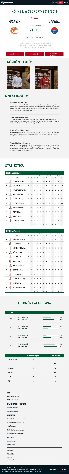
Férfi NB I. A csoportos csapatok (16, 419)
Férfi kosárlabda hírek (13, 396)
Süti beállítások (53, 469)
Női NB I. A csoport (12, 411)
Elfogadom (63, 469)
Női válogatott (11, 444)
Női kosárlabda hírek (12, 400)
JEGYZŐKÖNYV (15, 54)
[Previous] (4, 78)
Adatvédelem (10, 454)
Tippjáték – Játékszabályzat (11, 459)
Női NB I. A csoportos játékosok (16, 433)
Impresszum (10, 450)
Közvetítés (34, 54)
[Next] (65, 78)
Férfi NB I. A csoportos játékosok (16, 430)
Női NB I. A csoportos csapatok (16, 422)
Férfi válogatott (11, 441)
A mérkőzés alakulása (56, 54)
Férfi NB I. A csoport (12, 408)
